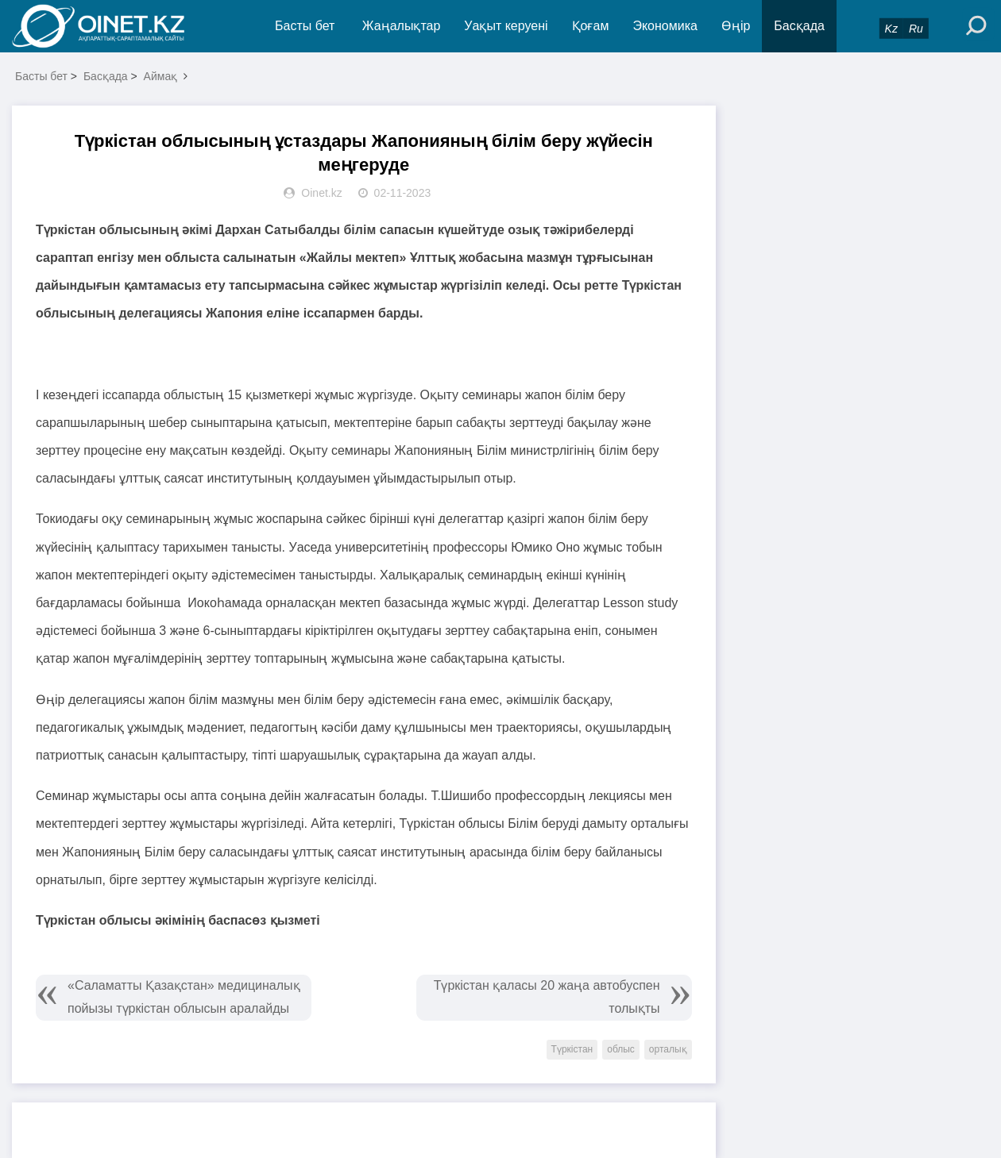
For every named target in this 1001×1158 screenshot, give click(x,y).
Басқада (799, 26)
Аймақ (161, 76)
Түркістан (572, 1049)
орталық (668, 1049)
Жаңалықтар (401, 26)
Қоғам (590, 26)
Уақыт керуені (505, 26)
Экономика (665, 26)
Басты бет (304, 26)
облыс (621, 1049)
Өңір (735, 26)
